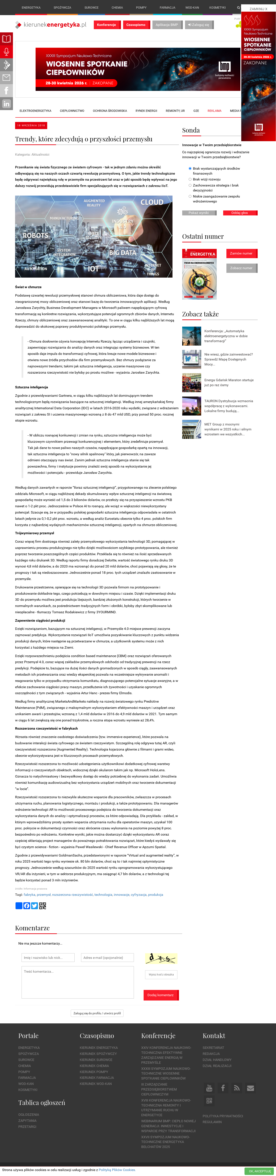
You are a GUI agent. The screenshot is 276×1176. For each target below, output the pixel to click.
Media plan (239, 110)
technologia (103, 895)
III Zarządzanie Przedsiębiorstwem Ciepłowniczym (159, 1089)
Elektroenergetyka (35, 110)
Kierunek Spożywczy (98, 1054)
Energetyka (31, 7)
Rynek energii (146, 110)
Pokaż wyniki (199, 213)
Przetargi (27, 1127)
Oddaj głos (239, 213)
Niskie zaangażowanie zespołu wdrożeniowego (214, 198)
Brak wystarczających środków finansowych (214, 170)
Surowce (92, 7)
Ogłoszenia (28, 1115)
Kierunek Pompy (94, 1072)
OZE (196, 110)
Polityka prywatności (223, 1116)
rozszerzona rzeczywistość (72, 895)
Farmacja (167, 7)
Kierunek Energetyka (99, 1048)
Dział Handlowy (217, 1060)
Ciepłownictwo (72, 110)
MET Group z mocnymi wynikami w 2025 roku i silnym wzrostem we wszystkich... (227, 429)
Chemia (117, 7)
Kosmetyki (217, 7)
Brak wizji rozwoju (205, 179)
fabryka (29, 895)
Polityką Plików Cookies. (117, 1170)
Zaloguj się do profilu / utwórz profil (97, 1013)
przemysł (44, 895)
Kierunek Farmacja (97, 1078)
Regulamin (212, 1122)
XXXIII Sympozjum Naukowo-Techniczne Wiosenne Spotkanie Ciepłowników (166, 1074)
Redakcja (211, 1054)
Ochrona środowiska (110, 110)
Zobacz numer (241, 268)
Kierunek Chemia (94, 1066)
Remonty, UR (175, 110)
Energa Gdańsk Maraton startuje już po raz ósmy (229, 382)
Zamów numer (241, 253)
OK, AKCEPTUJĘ (260, 1171)
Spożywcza (62, 7)
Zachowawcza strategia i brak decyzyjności (214, 188)
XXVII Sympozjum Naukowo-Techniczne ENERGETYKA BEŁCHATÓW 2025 (165, 1142)
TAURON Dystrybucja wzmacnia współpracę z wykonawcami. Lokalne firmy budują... (228, 406)
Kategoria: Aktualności (32, 154)
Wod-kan (192, 7)
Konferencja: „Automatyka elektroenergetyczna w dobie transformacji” (226, 336)
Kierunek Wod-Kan (96, 1084)
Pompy (141, 7)
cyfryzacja (139, 895)
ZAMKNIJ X (258, 9)
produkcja (155, 895)
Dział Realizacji (217, 1066)
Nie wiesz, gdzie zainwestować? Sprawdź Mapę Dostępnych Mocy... (228, 359)
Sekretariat (213, 1048)
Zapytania (27, 1121)
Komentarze (32, 927)
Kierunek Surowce (96, 1060)
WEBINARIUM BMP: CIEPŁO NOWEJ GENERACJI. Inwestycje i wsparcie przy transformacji (168, 1126)
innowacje (121, 895)
